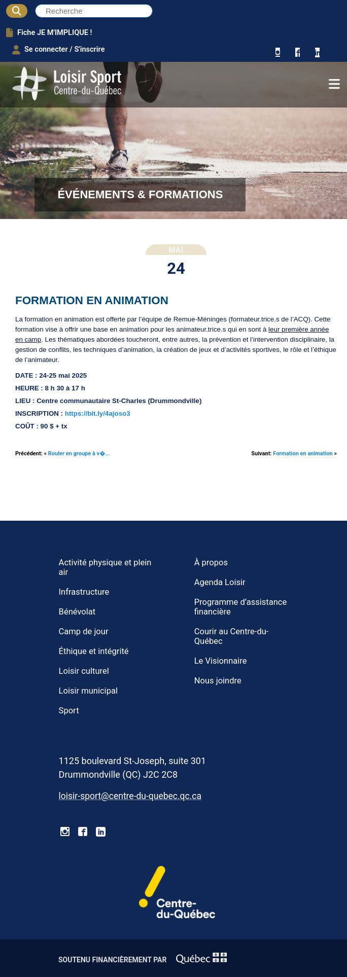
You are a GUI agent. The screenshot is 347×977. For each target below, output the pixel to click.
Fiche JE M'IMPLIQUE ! (49, 32)
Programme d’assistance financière (240, 607)
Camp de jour (84, 631)
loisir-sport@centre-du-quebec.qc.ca (130, 796)
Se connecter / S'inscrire (58, 49)
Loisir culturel (84, 671)
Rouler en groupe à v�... (79, 453)
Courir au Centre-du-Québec (231, 636)
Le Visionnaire (220, 661)
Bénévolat (77, 612)
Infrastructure (84, 592)
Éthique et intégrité (94, 651)
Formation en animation (303, 453)
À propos (211, 562)
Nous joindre (217, 680)
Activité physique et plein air (105, 567)
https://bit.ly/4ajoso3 (97, 413)
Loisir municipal (88, 691)
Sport (69, 710)
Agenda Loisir (220, 582)
